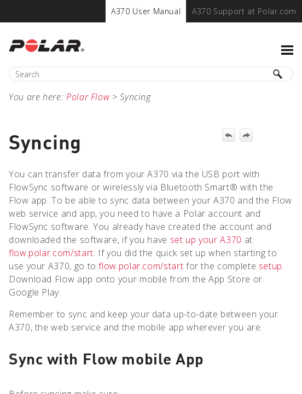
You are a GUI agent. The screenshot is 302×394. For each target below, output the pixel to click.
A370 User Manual (146, 11)
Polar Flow (87, 97)
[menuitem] (146, 11)
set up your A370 (206, 240)
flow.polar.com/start (51, 253)
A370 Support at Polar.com (244, 11)
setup (270, 266)
